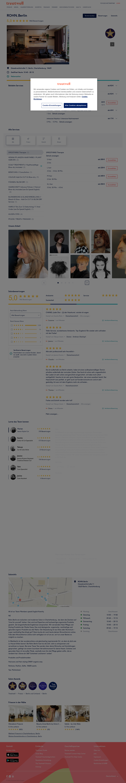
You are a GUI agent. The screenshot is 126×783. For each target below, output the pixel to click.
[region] (63, 94)
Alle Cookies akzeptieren (75, 105)
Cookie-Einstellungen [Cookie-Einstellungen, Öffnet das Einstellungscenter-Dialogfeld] (52, 105)
